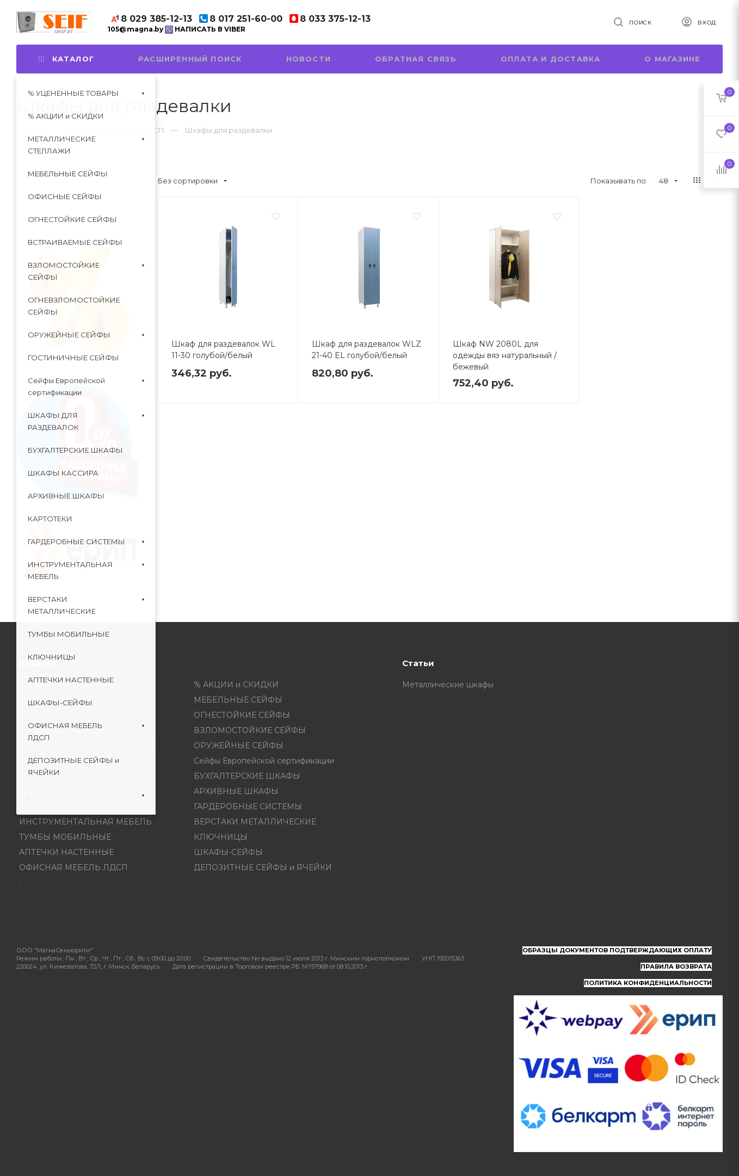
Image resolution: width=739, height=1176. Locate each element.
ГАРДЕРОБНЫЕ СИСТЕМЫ (248, 806)
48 (668, 180)
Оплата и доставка (550, 58)
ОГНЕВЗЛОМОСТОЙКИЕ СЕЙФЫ (86, 745)
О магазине (672, 58)
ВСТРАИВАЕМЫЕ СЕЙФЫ (71, 730)
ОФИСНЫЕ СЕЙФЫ (58, 715)
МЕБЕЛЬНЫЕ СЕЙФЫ (238, 700)
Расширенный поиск (190, 58)
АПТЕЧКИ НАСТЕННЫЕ (66, 852)
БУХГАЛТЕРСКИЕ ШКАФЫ (247, 776)
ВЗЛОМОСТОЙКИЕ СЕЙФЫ (250, 730)
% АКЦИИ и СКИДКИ (236, 684)
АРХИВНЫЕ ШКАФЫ (236, 791)
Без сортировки (192, 180)
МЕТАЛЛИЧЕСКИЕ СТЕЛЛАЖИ (82, 700)
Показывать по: (619, 180)
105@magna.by (135, 29)
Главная (30, 130)
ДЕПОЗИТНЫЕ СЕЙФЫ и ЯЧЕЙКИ (263, 867)
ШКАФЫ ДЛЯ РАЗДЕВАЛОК (76, 776)
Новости (308, 58)
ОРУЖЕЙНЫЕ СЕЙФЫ (239, 745)
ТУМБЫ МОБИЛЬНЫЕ (65, 837)
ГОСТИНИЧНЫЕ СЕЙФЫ (68, 761)
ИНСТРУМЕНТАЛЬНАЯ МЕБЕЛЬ (85, 822)
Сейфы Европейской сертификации (264, 761)
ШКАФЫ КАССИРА (57, 791)
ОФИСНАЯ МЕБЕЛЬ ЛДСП (73, 867)
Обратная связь (416, 58)
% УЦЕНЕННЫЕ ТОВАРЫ (70, 684)
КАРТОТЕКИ (44, 806)
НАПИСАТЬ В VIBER (205, 29)
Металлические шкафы (448, 684)
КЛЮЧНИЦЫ (221, 837)
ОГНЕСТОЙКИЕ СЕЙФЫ (242, 715)
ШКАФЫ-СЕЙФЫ (228, 852)
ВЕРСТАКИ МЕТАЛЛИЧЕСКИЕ (255, 822)
